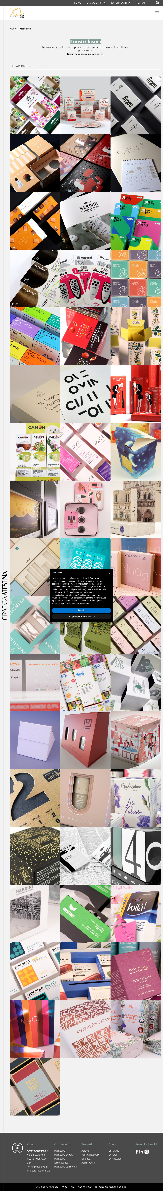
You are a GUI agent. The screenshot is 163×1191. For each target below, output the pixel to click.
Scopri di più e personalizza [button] (81, 616)
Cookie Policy (85, 1186)
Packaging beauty (63, 1154)
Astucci (85, 1150)
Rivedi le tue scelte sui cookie (110, 1186)
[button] (109, 573)
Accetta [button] (81, 610)
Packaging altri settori (65, 1166)
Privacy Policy (68, 1186)
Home (13, 28)
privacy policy (87, 581)
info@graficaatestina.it (38, 1170)
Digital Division (96, 3)
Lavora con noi (120, 3)
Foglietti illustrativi (91, 1154)
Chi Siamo (114, 1150)
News (77, 3)
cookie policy (57, 592)
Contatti (141, 3)
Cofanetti (86, 1158)
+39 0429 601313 (39, 1166)
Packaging (59, 1150)
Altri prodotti (88, 1162)
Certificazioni (115, 1158)
